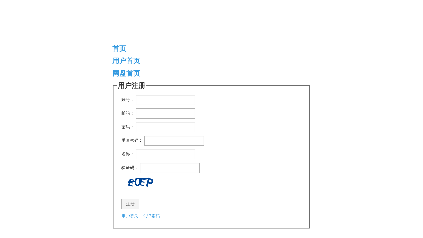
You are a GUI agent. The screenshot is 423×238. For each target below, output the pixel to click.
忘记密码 (151, 216)
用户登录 (129, 216)
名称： (127, 153)
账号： (127, 99)
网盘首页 (126, 73)
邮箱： (127, 113)
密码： (127, 126)
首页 (119, 48)
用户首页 (126, 60)
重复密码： (132, 140)
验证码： (129, 167)
